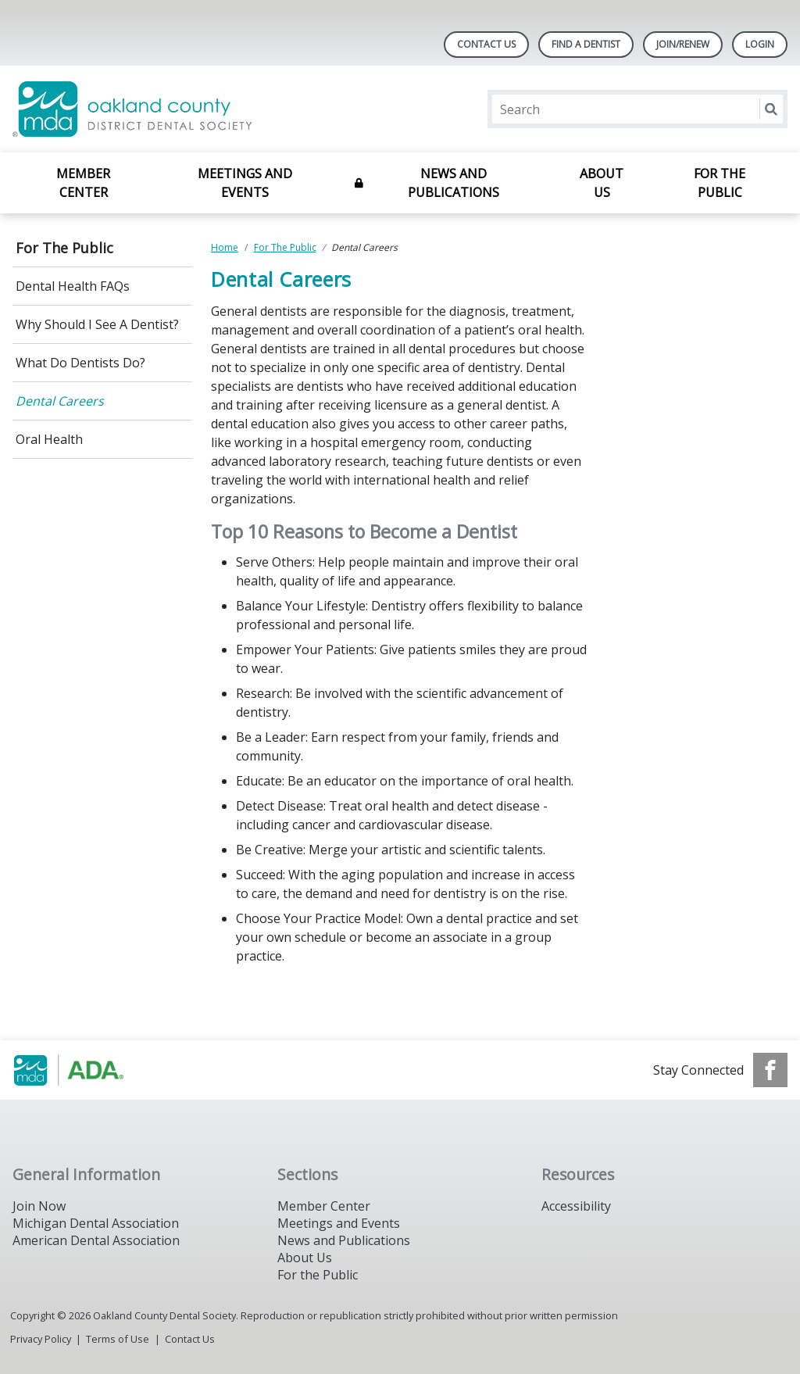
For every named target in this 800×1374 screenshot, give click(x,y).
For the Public (317, 1274)
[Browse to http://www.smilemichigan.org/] (91, 1070)
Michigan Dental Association (95, 1223)
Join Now (39, 1206)
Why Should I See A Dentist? (97, 324)
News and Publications (453, 183)
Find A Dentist (586, 44)
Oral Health (49, 439)
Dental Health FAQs (73, 286)
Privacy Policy (40, 1339)
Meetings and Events (245, 183)
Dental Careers (60, 401)
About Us (601, 183)
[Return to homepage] (214, 109)
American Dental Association (96, 1240)
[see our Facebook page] (770, 1070)
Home (224, 247)
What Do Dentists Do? (80, 362)
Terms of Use (117, 1339)
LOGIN (759, 44)
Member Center (83, 183)
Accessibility (576, 1206)
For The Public (719, 183)
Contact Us (486, 44)
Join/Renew (682, 44)
